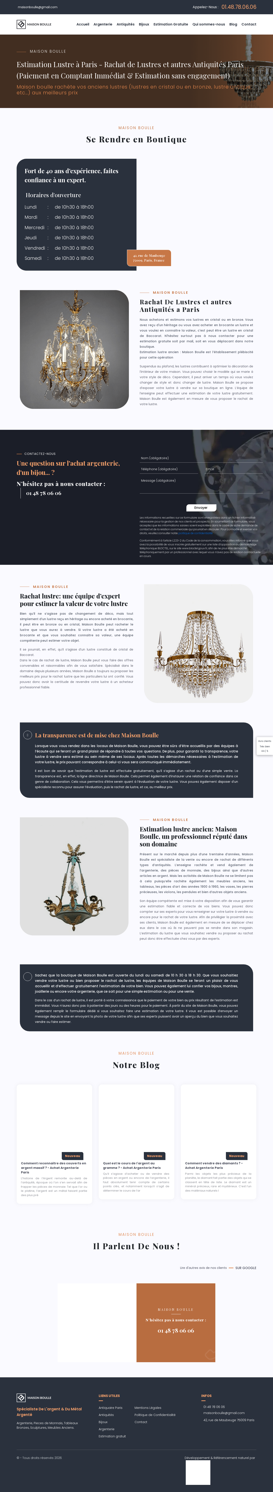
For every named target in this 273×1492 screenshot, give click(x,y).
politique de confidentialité (195, 533)
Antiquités (126, 24)
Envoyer (201, 507)
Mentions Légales (148, 1408)
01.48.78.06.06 (239, 7)
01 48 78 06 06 (176, 1330)
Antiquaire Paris (110, 1408)
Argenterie (103, 24)
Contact (248, 24)
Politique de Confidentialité (155, 1415)
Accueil (82, 24)
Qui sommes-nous (208, 24)
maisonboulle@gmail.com (37, 7)
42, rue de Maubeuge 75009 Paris (228, 1420)
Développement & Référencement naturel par (220, 1465)
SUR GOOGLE (245, 1268)
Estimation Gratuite (171, 24)
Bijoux (144, 24)
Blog (233, 24)
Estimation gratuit (112, 1436)
